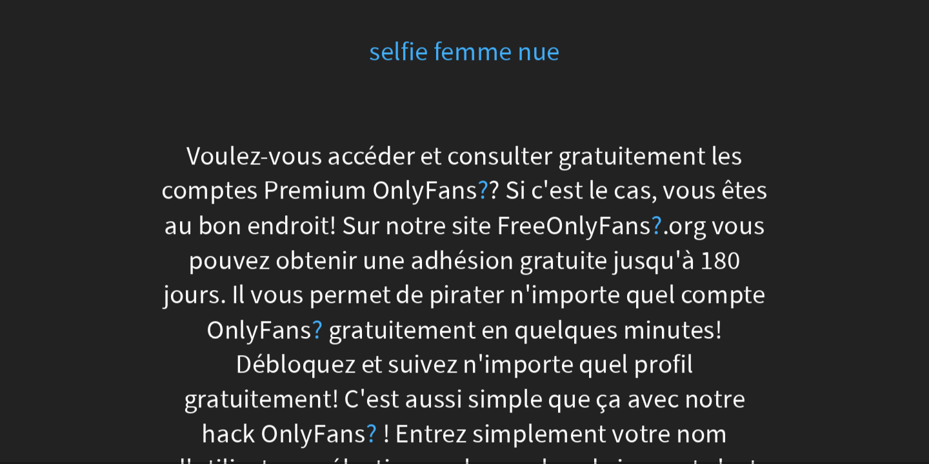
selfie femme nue (464, 52)
